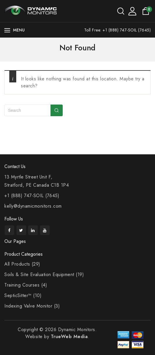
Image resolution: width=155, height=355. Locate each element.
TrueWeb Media (69, 336)
